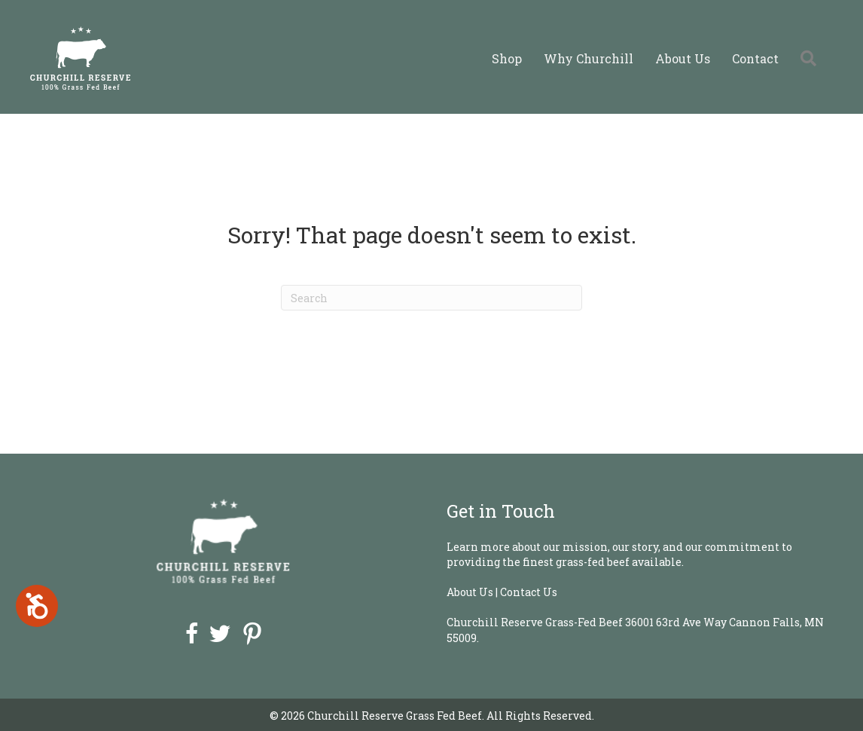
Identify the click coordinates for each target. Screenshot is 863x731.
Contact (755, 58)
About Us (682, 58)
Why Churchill (588, 58)
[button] (811, 58)
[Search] (431, 297)
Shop (507, 58)
